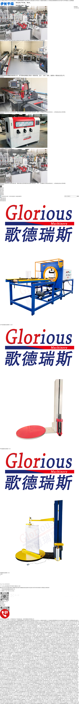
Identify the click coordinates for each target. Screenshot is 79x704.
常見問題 (10, 148)
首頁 (10, 196)
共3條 (1, 574)
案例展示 (2, 192)
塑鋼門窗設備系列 (12, 40)
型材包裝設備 (3, 200)
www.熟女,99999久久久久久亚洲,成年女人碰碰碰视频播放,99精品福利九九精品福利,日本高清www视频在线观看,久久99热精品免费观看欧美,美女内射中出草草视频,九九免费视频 (37, 0)
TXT (7, 601)
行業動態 (6, 148)
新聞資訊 (2, 193)
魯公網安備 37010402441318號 (27, 601)
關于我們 (2, 190)
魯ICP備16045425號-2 (10, 590)
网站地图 (76, 620)
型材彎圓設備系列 (29, 40)
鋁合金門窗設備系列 (4, 40)
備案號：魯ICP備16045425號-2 (14, 601)
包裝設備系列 (36, 40)
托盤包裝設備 (3, 199)
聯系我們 (2, 194)
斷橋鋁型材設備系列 (21, 40)
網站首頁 (2, 188)
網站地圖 (2, 601)
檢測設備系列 (42, 40)
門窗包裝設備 (3, 198)
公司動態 (2, 148)
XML (5, 601)
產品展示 (2, 189)
